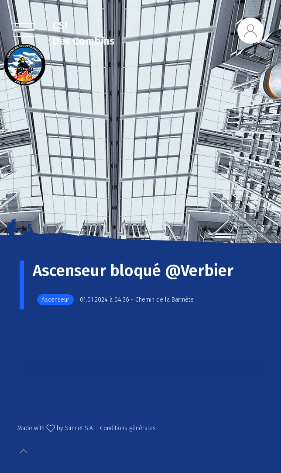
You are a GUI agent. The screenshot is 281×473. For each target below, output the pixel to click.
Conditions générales (128, 428)
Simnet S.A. (79, 428)
